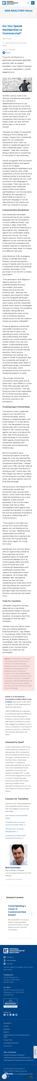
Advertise (7, 1029)
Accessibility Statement (11, 1043)
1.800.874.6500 (11, 960)
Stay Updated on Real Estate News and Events (18, 1060)
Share (6, 52)
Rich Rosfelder (10, 50)
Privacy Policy (8, 1040)
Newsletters (7, 1023)
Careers (6, 1026)
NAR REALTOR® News (18, 10)
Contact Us (10, 957)
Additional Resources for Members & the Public (16, 1036)
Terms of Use (8, 1046)
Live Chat (9, 964)
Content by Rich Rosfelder (13, 879)
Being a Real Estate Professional (14, 1055)
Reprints (6, 1032)
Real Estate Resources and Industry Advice (17, 1057)
